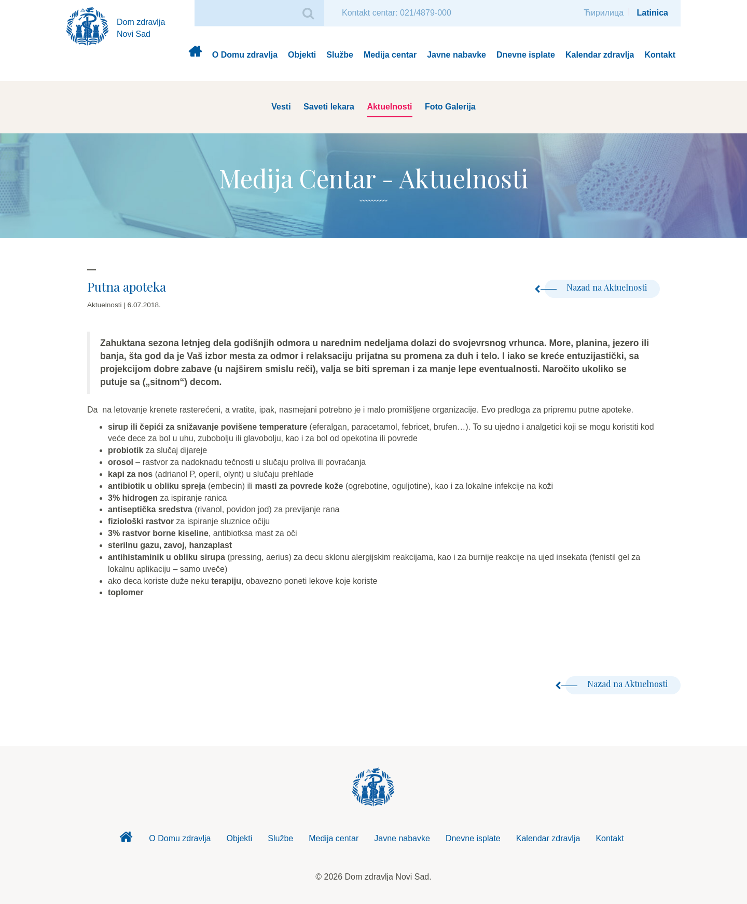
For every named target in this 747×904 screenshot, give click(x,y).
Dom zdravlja (195, 55)
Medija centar (390, 54)
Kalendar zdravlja (599, 54)
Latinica (652, 12)
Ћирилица (604, 12)
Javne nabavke (456, 54)
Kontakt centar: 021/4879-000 (396, 12)
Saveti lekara (328, 106)
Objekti (302, 54)
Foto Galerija (450, 106)
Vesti (280, 106)
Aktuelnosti (389, 106)
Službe (339, 54)
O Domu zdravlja (245, 54)
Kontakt (659, 54)
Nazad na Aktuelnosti (596, 287)
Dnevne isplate (525, 54)
